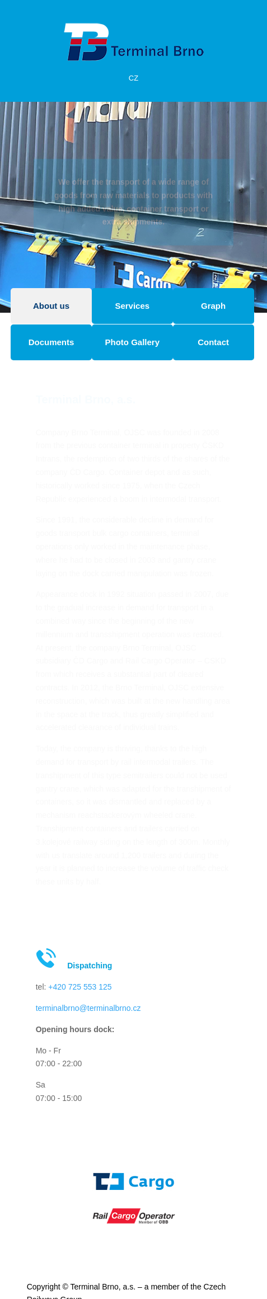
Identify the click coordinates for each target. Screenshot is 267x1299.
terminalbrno (57, 1008)
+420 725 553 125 (79, 986)
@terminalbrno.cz (110, 1008)
